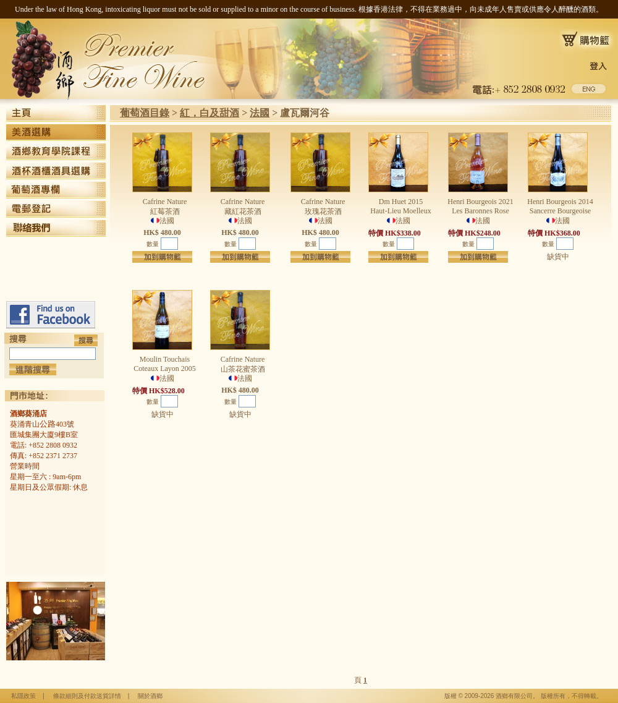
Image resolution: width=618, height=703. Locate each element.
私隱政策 (23, 695)
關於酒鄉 (150, 695)
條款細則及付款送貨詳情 (87, 695)
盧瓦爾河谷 (304, 113)
